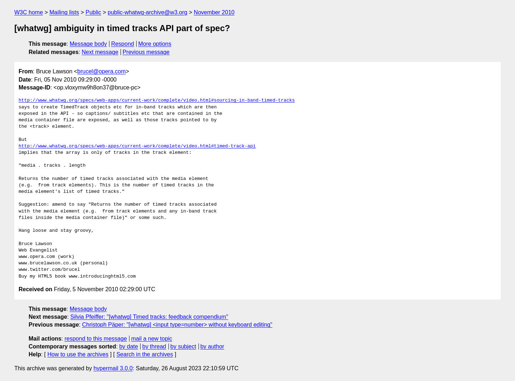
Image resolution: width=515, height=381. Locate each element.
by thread (154, 346)
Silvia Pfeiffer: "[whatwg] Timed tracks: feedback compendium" (149, 317)
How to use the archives (77, 354)
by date (128, 346)
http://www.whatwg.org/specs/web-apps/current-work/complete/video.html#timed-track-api (137, 146)
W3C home (28, 12)
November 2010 (214, 12)
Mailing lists (64, 12)
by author (212, 346)
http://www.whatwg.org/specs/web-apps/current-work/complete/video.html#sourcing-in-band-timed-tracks (157, 100)
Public (93, 12)
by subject (183, 346)
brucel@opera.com (101, 71)
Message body (88, 44)
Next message (100, 52)
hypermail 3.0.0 (112, 368)
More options (155, 44)
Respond (122, 44)
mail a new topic (151, 339)
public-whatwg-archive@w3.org (147, 12)
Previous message (146, 52)
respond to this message (95, 339)
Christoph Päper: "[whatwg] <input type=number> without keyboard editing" (177, 325)
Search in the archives (144, 354)
